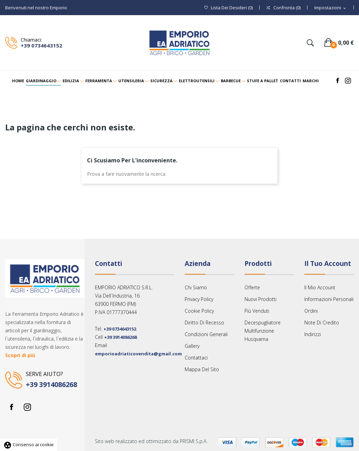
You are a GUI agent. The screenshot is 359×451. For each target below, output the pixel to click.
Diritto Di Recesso (204, 322)
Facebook (11, 407)
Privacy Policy (199, 299)
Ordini (311, 311)
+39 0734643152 (41, 45)
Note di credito (321, 322)
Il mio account (319, 287)
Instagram (27, 407)
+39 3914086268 (51, 384)
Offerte (252, 287)
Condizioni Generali (206, 334)
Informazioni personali (328, 299)
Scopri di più (20, 355)
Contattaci (196, 357)
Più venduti (256, 311)
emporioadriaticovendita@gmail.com (138, 354)
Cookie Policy (199, 311)
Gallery (192, 346)
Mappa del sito (202, 369)
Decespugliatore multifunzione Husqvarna (262, 330)
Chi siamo (196, 287)
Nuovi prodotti (260, 299)
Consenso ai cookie (28, 444)
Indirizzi (312, 334)
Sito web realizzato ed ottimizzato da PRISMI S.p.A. (151, 441)
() (228, 7)
